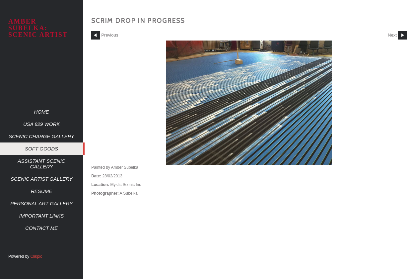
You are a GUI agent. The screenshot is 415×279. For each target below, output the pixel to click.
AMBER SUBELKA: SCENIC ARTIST (38, 28)
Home (41, 112)
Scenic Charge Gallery (41, 136)
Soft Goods (41, 148)
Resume (41, 191)
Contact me (41, 228)
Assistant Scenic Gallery (41, 163)
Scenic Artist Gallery (41, 179)
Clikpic (36, 256)
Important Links (41, 216)
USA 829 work (41, 124)
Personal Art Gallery (41, 203)
